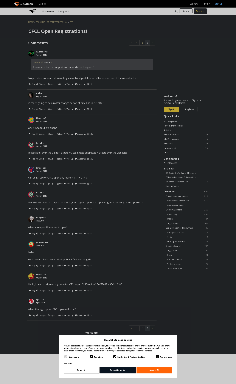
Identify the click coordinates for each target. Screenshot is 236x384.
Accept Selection (118, 370)
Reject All (81, 370)
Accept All (154, 370)
